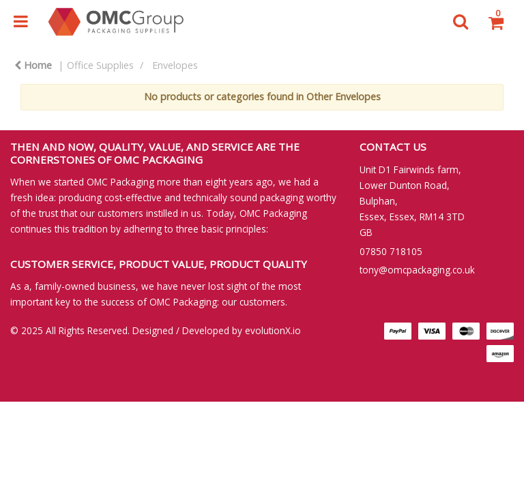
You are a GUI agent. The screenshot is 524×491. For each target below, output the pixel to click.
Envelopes (175, 65)
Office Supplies (100, 65)
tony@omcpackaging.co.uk (417, 269)
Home (33, 65)
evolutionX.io (273, 330)
